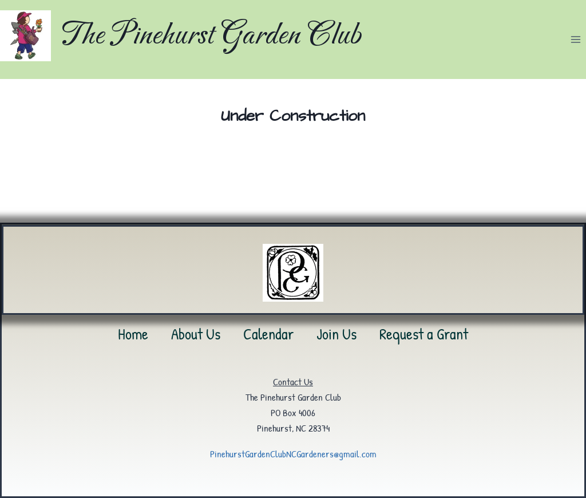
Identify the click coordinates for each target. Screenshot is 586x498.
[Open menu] (575, 39)
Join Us (336, 333)
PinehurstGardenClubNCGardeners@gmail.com (293, 453)
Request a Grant (423, 333)
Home (133, 333)
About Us (195, 333)
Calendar (268, 333)
